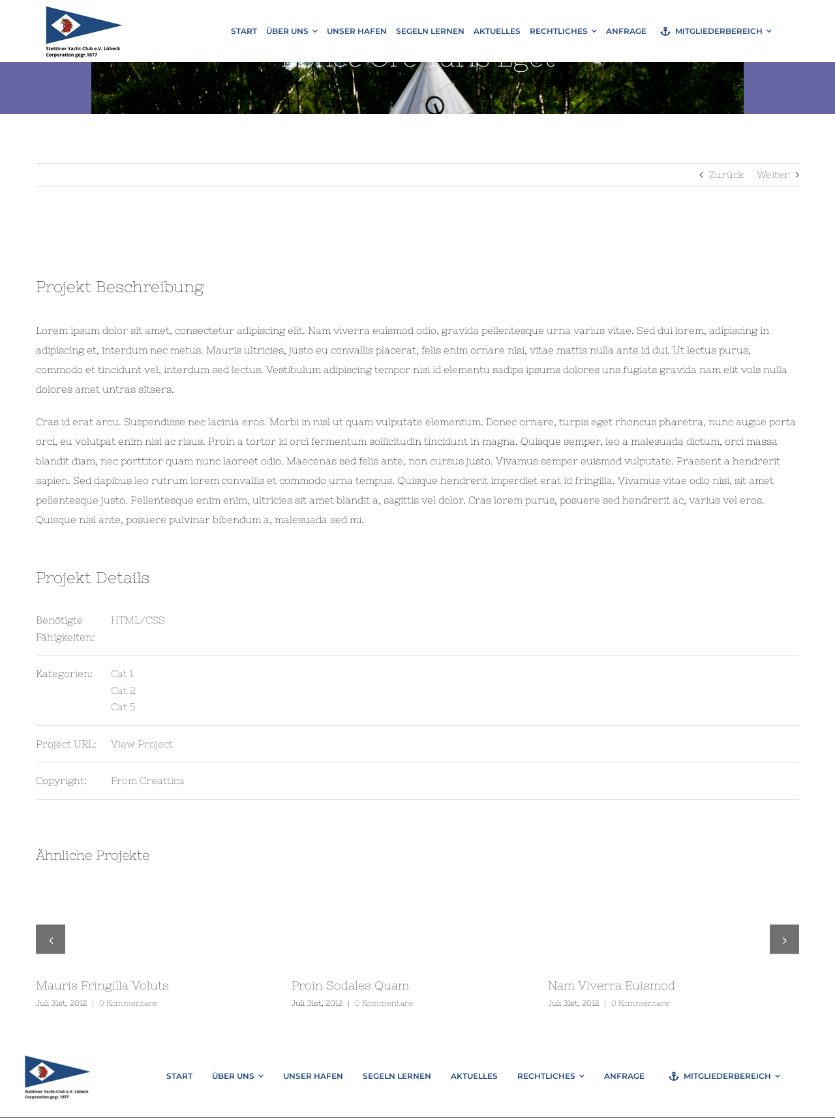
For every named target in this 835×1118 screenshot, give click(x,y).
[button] (50, 939)
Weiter (773, 174)
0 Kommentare (128, 1003)
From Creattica (148, 780)
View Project (142, 743)
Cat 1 (122, 673)
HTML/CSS (138, 620)
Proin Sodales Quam (350, 985)
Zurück (726, 174)
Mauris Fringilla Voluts (102, 985)
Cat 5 (123, 706)
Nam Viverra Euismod (611, 985)
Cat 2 (123, 690)
